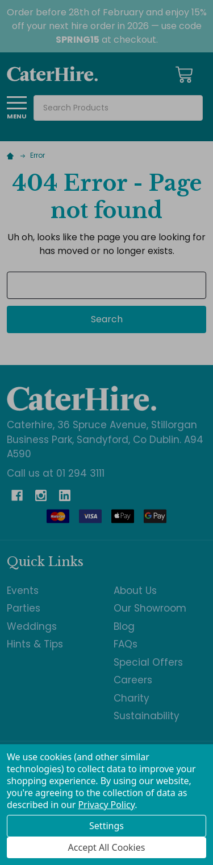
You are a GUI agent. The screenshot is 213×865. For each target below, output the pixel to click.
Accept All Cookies (106, 847)
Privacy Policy (106, 804)
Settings (106, 825)
